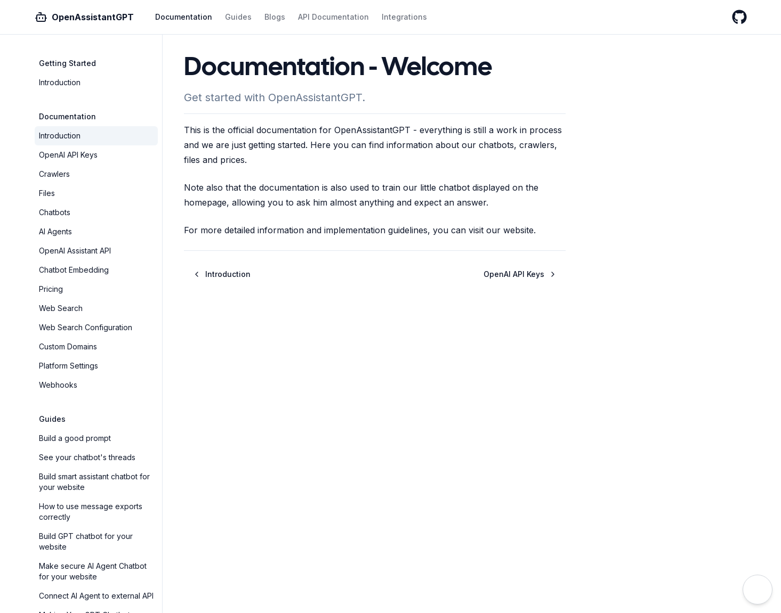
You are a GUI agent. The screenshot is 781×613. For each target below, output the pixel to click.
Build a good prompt (75, 438)
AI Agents (55, 231)
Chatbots (54, 212)
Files (47, 193)
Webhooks (58, 384)
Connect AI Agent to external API (96, 595)
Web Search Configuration (85, 327)
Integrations (404, 16)
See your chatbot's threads (87, 457)
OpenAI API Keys (68, 154)
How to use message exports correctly (90, 511)
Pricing (51, 288)
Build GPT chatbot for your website (86, 541)
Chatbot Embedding (74, 269)
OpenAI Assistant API (75, 250)
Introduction (59, 82)
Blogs (274, 16)
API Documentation (333, 16)
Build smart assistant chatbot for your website (94, 482)
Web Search (61, 308)
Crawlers (54, 173)
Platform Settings (68, 365)
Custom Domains (68, 346)
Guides (238, 16)
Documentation (183, 16)
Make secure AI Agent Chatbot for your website (93, 571)
